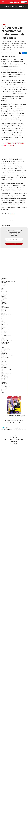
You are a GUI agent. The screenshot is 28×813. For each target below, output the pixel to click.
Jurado (3, 392)
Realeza (3, 309)
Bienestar (4, 389)
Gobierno (3, 295)
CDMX (3, 299)
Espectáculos (5, 307)
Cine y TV (4, 332)
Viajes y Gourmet (6, 314)
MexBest (3, 382)
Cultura (3, 316)
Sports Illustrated (6, 369)
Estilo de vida (5, 324)
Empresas (14, 6)
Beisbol (3, 372)
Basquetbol (4, 375)
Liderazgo (4, 364)
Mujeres (3, 289)
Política (20, 6)
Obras (3, 286)
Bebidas (3, 385)
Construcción (5, 339)
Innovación (4, 356)
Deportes (3, 331)
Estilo (2, 328)
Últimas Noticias (7, 6)
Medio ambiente (5, 349)
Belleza (3, 313)
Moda (2, 311)
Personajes (4, 388)
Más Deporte (4, 376)
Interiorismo (4, 345)
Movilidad (4, 353)
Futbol (3, 371)
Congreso (4, 298)
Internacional (4, 284)
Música (3, 334)
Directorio (13, 443)
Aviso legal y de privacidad (14, 439)
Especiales (4, 367)
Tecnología (4, 285)
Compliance (13, 437)
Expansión (4, 278)
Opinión (3, 302)
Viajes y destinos (6, 386)
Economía (4, 282)
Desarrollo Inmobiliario (7, 340)
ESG (2, 288)
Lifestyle (3, 378)
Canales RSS (14, 441)
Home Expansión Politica (8, 281)
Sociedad (4, 303)
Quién (2, 306)
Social (3, 350)
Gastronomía (4, 383)
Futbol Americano (6, 374)
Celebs (3, 323)
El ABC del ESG (5, 357)
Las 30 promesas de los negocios (14, 415)
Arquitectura (4, 343)
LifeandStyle (4, 291)
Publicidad (13, 435)
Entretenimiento (5, 329)
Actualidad (4, 363)
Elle (2, 318)
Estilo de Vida (5, 390)
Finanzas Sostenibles (7, 354)
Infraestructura (5, 342)
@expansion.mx (14, 422)
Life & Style (4, 327)
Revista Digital (24, 2)
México (3, 24)
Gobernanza (4, 351)
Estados (3, 300)
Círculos (3, 310)
